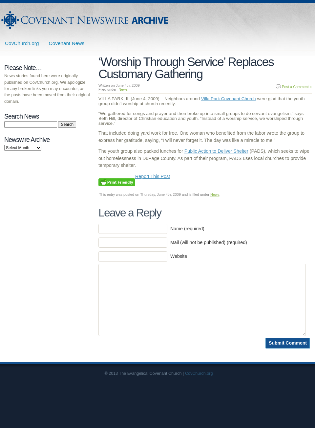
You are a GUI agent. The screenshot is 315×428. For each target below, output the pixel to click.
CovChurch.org (22, 43)
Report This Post (152, 176)
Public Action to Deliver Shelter (216, 151)
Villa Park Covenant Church (228, 98)
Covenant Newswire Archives (85, 20)
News (123, 89)
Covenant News (67, 43)
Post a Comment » (297, 87)
